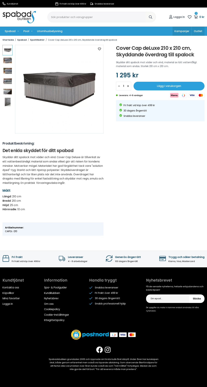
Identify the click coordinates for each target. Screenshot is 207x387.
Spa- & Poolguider (55, 287)
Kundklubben (52, 293)
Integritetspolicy (54, 319)
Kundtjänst (10, 3)
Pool (28, 31)
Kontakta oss (11, 287)
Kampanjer (181, 31)
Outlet (198, 31)
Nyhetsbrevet (159, 280)
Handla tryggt (103, 280)
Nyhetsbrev (51, 298)
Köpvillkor (8, 293)
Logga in (177, 17)
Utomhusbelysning (49, 31)
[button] (76, 334)
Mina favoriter (11, 298)
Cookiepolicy (52, 309)
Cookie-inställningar (56, 314)
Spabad (12, 31)
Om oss (49, 303)
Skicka (197, 298)
